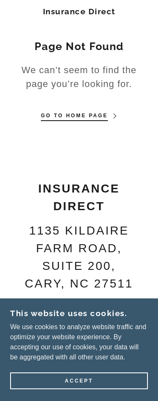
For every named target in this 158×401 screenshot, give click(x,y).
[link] (79, 11)
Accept (79, 381)
